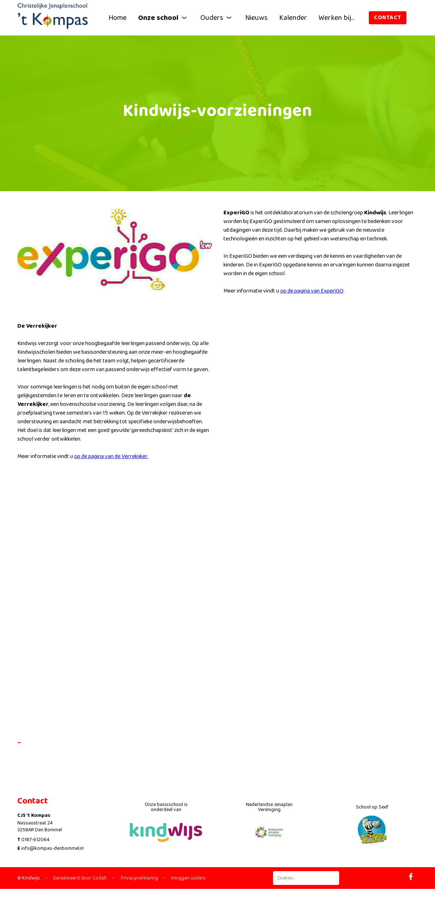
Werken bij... (336, 18)
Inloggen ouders (188, 878)
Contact (387, 17)
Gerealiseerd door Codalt (80, 878)
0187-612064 (35, 840)
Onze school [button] (163, 18)
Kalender (293, 18)
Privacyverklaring (139, 878)
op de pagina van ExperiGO (312, 294)
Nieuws (256, 18)
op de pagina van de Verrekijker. (111, 460)
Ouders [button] (217, 18)
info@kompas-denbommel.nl (52, 848)
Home (117, 18)
